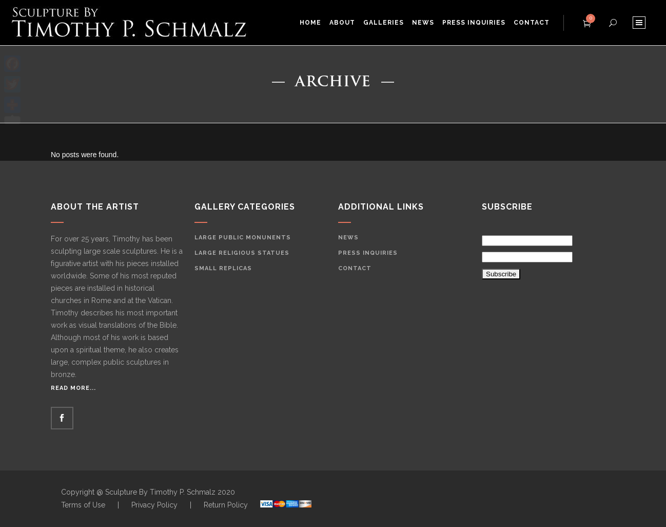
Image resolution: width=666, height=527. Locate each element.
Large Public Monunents (242, 237)
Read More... (73, 388)
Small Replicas (223, 268)
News (348, 237)
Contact (354, 268)
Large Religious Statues (241, 253)
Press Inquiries (368, 253)
